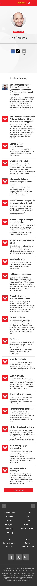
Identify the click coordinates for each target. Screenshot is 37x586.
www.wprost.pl (17, 580)
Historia (27, 524)
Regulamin (9, 546)
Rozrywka (9, 524)
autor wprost (18, 32)
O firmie (9, 539)
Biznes (28, 512)
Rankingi (9, 528)
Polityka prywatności (28, 546)
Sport (27, 516)
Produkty (9, 532)
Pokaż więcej (18, 490)
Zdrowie (9, 516)
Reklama (27, 543)
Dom (28, 520)
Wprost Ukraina (27, 528)
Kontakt (28, 539)
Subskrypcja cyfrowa (9, 543)
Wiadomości (9, 512)
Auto (9, 520)
